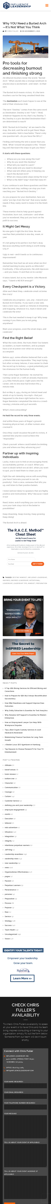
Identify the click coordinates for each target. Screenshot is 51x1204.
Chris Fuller (12, 31)
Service (8, 916)
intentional (34, 580)
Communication (11, 787)
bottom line (9, 779)
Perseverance (10, 890)
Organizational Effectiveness (17, 872)
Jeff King (8, 850)
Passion (8, 881)
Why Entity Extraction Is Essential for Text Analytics (26, 711)
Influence (9, 832)
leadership (8, 583)
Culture (8, 796)
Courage (8, 792)
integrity (8, 841)
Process (8, 903)
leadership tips (20, 583)
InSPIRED (6, 580)
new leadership (11, 863)
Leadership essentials (14, 854)
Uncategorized (11, 934)
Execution (9, 819)
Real (7, 912)
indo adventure (11, 827)
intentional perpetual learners (17, 845)
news (7, 868)
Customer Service (12, 801)
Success (8, 925)
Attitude (8, 765)
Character (9, 783)
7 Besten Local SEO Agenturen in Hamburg (22, 745)
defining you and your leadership (19, 805)
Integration (9, 836)
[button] (25, 532)
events (7, 814)
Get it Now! (37, 564)
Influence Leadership (37, 577)
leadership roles (11, 859)
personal (8, 894)
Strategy (8, 921)
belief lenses (10, 770)
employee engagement (14, 810)
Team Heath (10, 930)
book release (10, 774)
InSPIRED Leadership (20, 580)
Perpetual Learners (13, 885)
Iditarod (8, 823)
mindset (31, 583)
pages (7, 876)
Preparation (41, 583)
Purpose (8, 908)
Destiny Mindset (20, 577)
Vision (7, 939)
